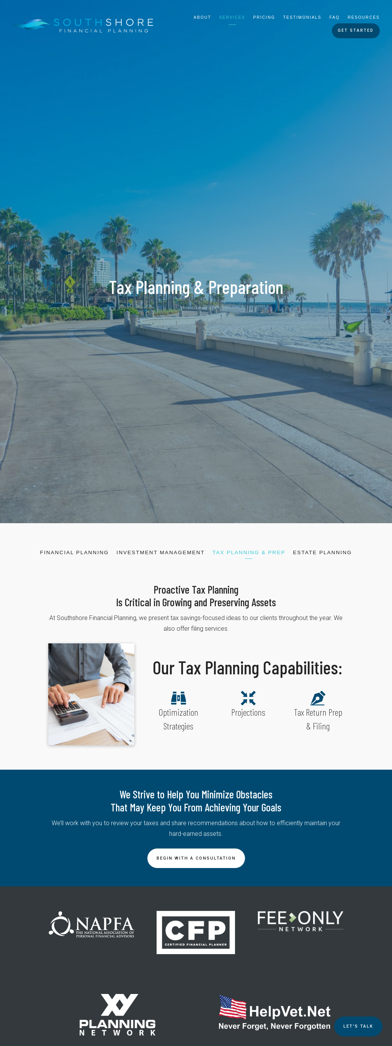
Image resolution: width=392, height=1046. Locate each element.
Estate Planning (322, 552)
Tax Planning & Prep (248, 552)
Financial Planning (74, 552)
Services (232, 17)
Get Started (356, 30)
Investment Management (160, 552)
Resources (364, 17)
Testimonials (302, 17)
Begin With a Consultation (196, 858)
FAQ (335, 17)
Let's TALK (358, 1026)
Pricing (264, 17)
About (202, 17)
